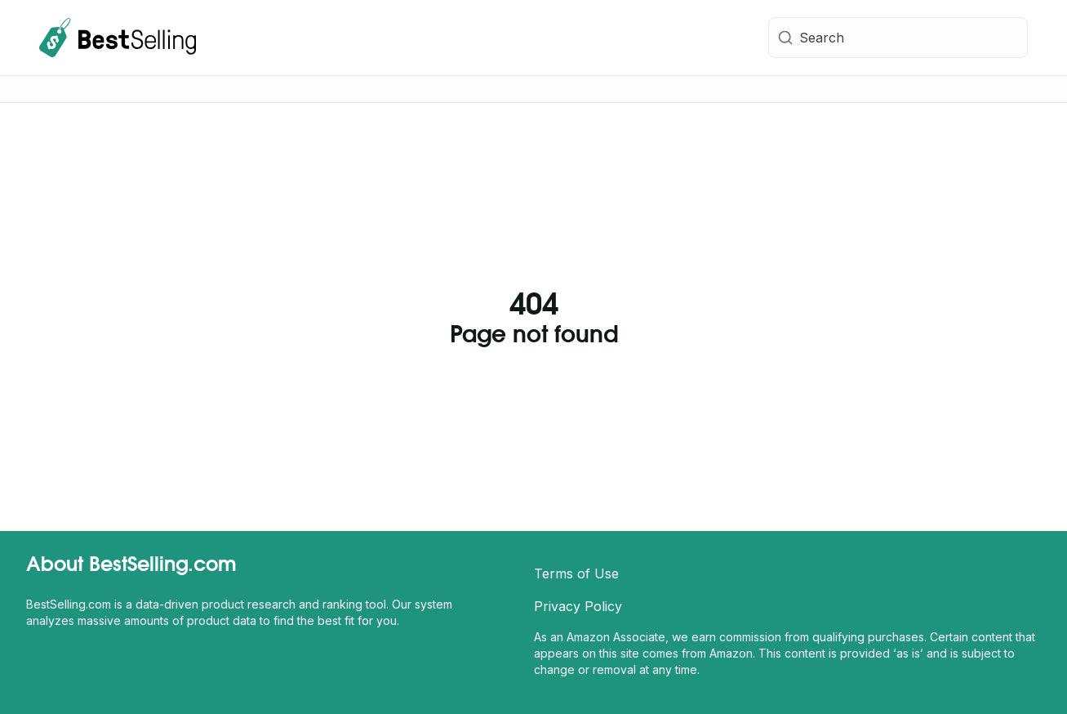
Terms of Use (576, 573)
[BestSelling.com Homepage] (117, 37)
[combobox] (898, 37)
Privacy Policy (578, 606)
